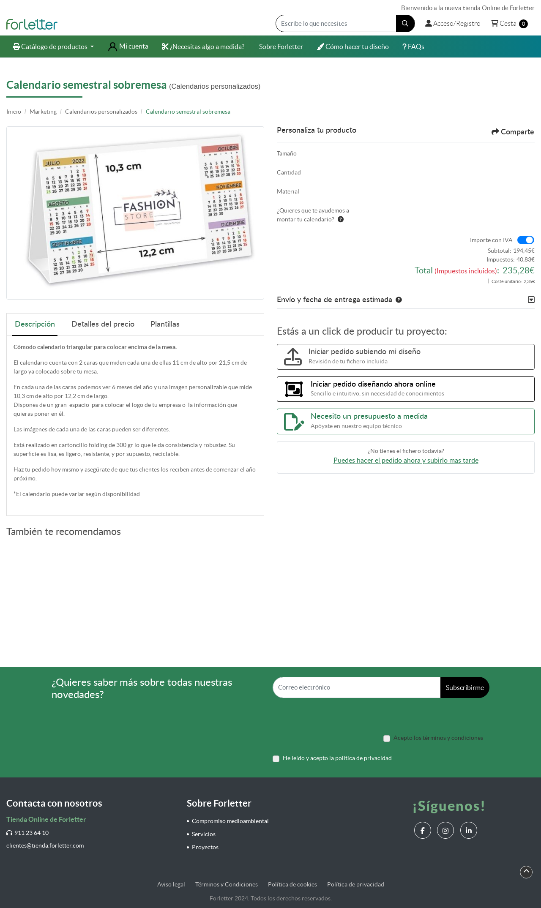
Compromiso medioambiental (230, 821)
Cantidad (289, 172)
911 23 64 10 (27, 832)
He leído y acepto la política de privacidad (337, 758)
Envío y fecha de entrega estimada (334, 300)
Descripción (35, 324)
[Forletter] (31, 23)
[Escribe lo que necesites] (345, 23)
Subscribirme (465, 687)
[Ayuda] (339, 219)
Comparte (513, 132)
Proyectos (205, 847)
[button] (397, 300)
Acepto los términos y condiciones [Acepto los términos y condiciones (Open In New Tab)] (438, 737)
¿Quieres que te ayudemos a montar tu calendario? (313, 215)
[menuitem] (53, 46)
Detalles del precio (102, 324)
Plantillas (165, 324)
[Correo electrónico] (357, 687)
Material (288, 191)
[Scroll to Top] (526, 871)
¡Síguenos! (449, 805)
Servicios (204, 834)
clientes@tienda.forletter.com (45, 845)
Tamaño (287, 153)
